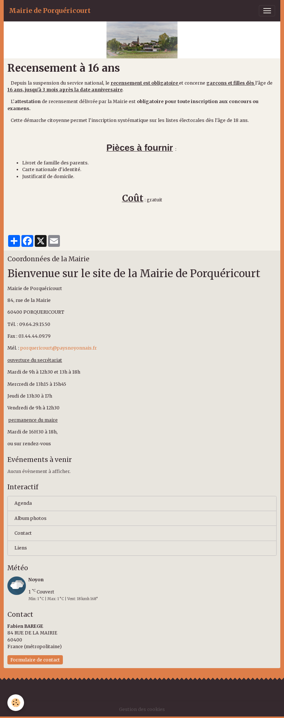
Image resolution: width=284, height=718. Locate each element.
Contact (23, 533)
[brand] (50, 11)
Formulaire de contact (35, 660)
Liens (20, 548)
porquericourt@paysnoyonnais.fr (58, 348)
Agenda (23, 503)
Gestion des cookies (142, 709)
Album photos (30, 518)
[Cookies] (15, 702)
